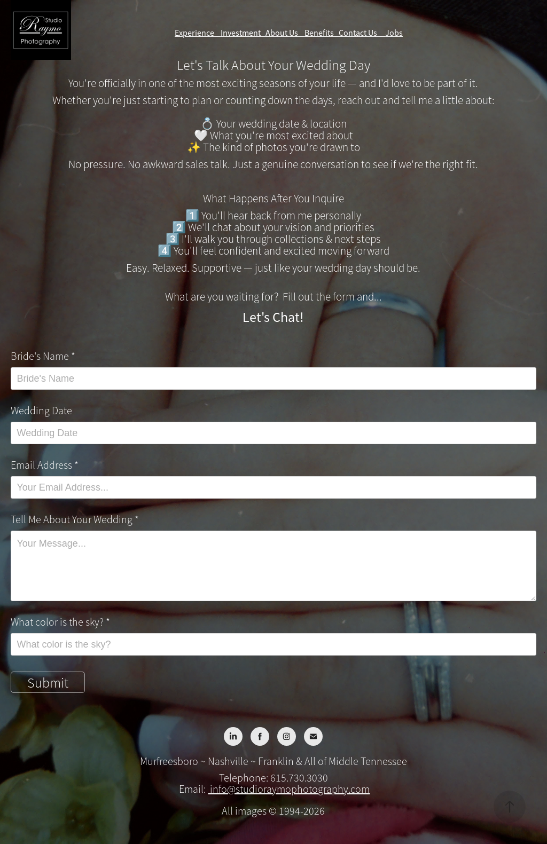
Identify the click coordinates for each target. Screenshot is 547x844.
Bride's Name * (43, 356)
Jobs (394, 33)
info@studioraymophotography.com (289, 789)
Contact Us (362, 33)
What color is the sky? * (60, 622)
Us (296, 33)
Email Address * (45, 465)
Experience (198, 33)
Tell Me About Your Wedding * (75, 520)
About (277, 33)
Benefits (321, 33)
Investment (243, 33)
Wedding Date (41, 411)
